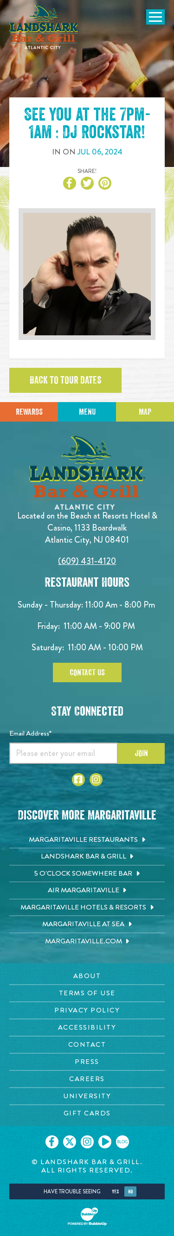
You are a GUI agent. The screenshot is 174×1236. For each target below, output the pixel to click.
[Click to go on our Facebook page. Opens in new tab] (51, 1141)
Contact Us (87, 672)
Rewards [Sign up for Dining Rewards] (29, 412)
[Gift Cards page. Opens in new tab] (87, 1113)
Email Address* (30, 733)
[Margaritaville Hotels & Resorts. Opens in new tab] (87, 907)
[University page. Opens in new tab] (87, 1096)
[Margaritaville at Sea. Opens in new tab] (87, 924)
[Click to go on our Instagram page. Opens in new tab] (87, 1141)
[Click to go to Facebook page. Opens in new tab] (78, 779)
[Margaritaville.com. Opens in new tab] (87, 941)
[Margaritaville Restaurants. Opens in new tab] (87, 840)
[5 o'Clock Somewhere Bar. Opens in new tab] (87, 873)
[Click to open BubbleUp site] (87, 1216)
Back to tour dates (65, 380)
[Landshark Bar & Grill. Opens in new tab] (87, 856)
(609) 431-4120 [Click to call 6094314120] (87, 561)
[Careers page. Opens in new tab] (87, 1079)
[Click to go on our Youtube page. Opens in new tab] (104, 1141)
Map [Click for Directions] (145, 412)
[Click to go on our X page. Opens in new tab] (69, 1141)
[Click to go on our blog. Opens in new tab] (122, 1141)
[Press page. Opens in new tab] (87, 1062)
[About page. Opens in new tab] (87, 976)
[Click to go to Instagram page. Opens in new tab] (96, 779)
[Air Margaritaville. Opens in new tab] (87, 890)
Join (141, 753)
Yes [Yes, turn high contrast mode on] (115, 1191)
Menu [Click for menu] (87, 412)
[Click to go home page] (44, 27)
